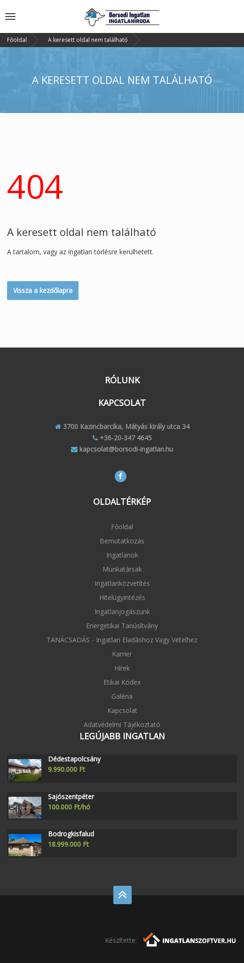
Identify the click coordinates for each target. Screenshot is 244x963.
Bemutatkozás (122, 540)
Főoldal (17, 40)
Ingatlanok (122, 554)
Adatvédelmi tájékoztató (122, 724)
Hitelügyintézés (122, 597)
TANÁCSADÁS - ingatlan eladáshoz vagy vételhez (122, 639)
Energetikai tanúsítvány (122, 625)
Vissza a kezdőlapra (42, 290)
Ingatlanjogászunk (122, 611)
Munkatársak (122, 569)
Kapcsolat (122, 710)
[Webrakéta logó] (190, 938)
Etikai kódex (122, 682)
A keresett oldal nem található (88, 40)
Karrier (122, 653)
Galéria (122, 696)
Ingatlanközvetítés (122, 583)
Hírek (122, 668)
